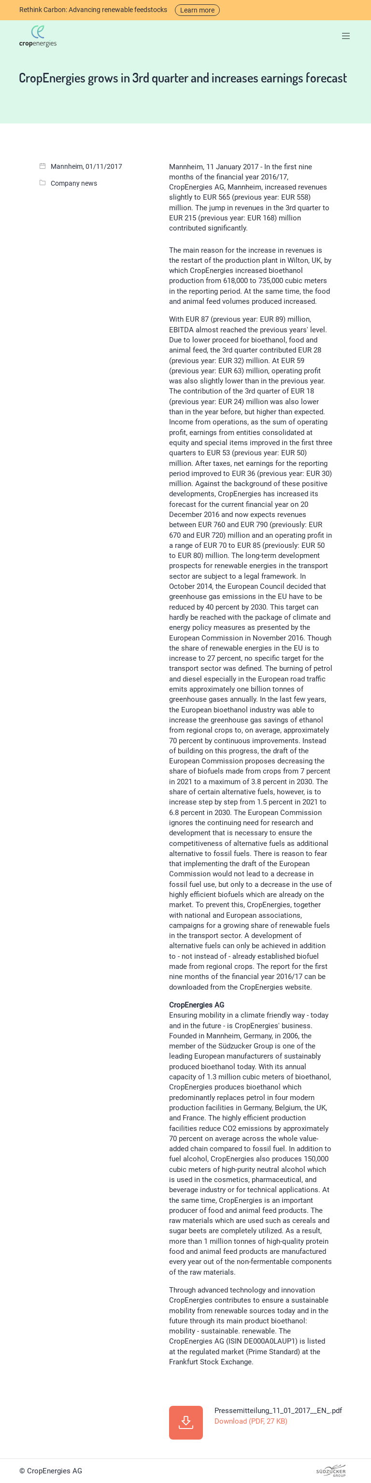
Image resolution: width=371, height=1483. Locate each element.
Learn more (197, 10)
